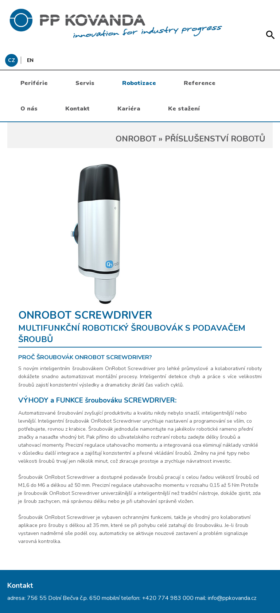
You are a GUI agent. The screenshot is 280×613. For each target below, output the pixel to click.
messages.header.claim (140, 23)
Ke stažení (184, 109)
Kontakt (77, 109)
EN (30, 60)
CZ (11, 60)
